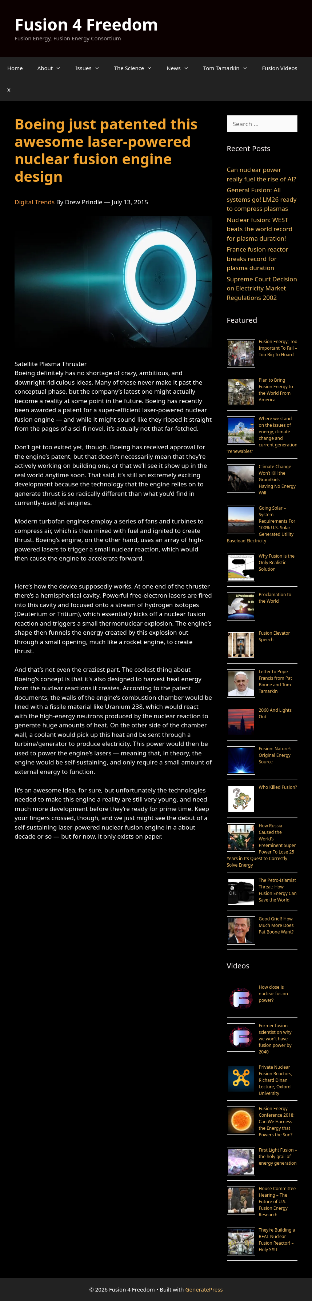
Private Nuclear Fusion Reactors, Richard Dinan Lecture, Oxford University (276, 1080)
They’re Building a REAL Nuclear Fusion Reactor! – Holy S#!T (277, 1240)
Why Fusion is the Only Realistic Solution (277, 562)
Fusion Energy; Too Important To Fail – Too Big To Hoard (278, 348)
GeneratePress (204, 1289)
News (181, 68)
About (52, 68)
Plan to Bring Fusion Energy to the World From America (276, 390)
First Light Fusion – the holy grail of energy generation (278, 1156)
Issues (91, 68)
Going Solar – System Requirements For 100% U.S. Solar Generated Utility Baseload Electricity (261, 524)
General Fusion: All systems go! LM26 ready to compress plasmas (262, 199)
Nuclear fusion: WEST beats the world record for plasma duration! (260, 229)
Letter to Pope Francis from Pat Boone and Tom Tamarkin (275, 681)
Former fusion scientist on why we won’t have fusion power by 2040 (275, 1039)
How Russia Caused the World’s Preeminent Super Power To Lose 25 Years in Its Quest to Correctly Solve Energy (261, 845)
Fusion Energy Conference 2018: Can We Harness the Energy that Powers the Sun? (277, 1121)
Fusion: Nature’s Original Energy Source (275, 755)
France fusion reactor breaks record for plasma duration (257, 258)
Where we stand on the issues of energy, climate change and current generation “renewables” (262, 434)
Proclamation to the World (275, 597)
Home (15, 68)
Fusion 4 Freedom (86, 24)
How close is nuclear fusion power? (273, 993)
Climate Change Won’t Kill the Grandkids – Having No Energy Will (277, 479)
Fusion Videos (279, 68)
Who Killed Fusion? (278, 787)
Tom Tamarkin (229, 68)
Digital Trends (35, 202)
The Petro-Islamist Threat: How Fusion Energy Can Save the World (278, 890)
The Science (137, 68)
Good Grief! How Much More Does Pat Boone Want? (276, 925)
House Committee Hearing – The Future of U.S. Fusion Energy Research (277, 1201)
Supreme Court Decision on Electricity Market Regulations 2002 (262, 288)
